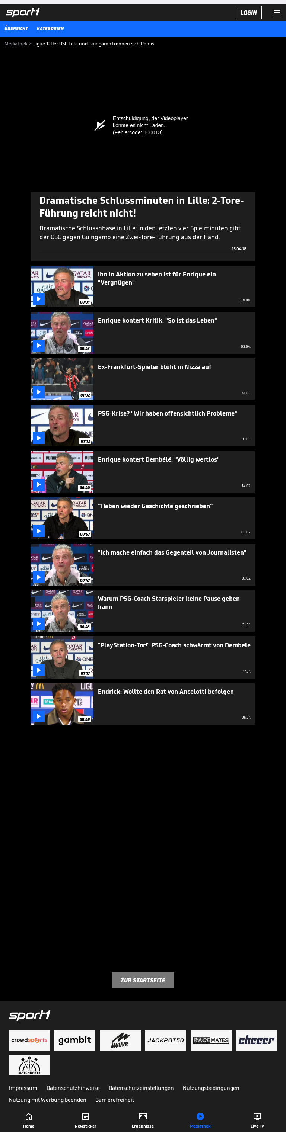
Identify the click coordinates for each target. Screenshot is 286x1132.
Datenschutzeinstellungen (141, 1087)
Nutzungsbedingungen (211, 1087)
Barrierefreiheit (114, 1099)
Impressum (23, 1087)
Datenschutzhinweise (73, 1087)
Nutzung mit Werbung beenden (47, 1099)
